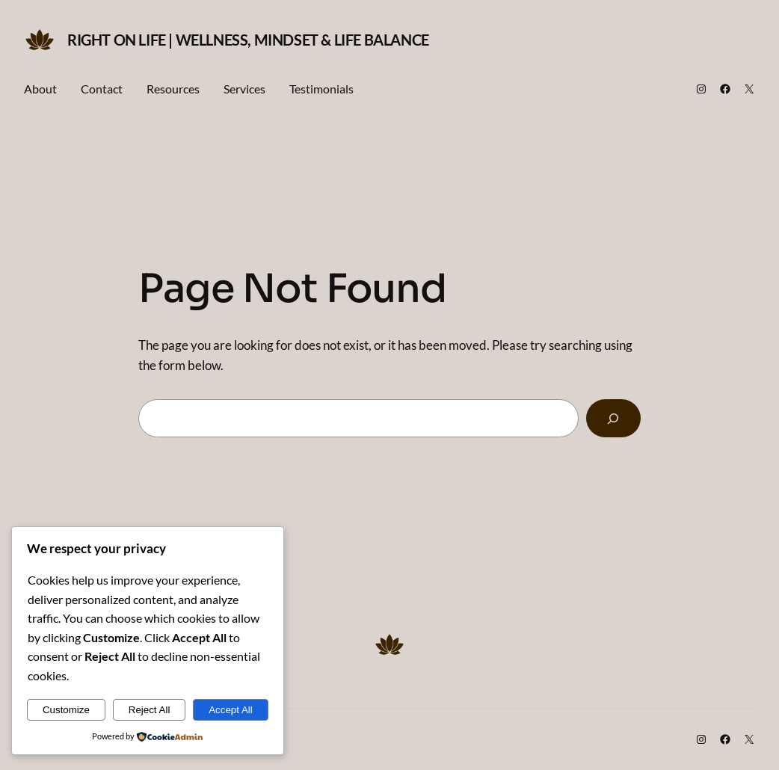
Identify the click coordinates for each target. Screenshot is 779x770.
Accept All (231, 709)
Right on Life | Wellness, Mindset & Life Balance (248, 40)
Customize (66, 709)
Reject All (149, 709)
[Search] (613, 418)
